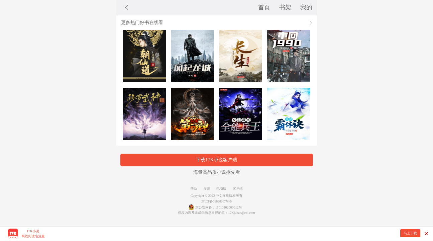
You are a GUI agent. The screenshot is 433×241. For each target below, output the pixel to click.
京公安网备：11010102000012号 (218, 207)
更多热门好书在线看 (142, 22)
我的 (306, 7)
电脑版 (221, 188)
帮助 (193, 188)
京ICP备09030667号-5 (216, 201)
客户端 (238, 188)
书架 (285, 7)
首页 (264, 7)
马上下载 (410, 233)
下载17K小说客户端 (216, 159)
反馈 (206, 188)
